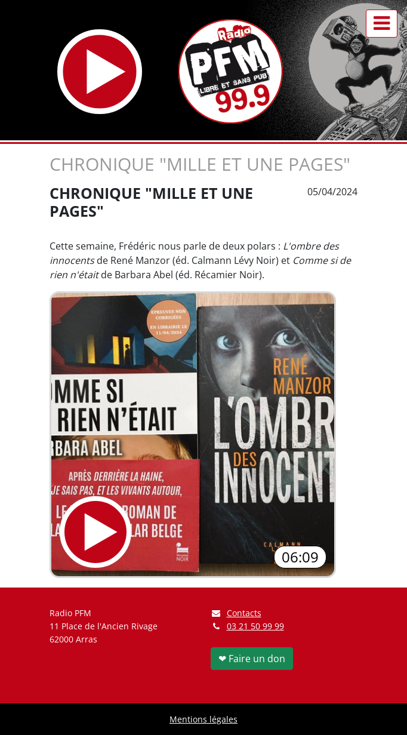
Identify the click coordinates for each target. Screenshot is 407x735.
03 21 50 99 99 (255, 626)
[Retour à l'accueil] (230, 71)
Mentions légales (203, 719)
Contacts (236, 613)
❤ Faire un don (251, 658)
